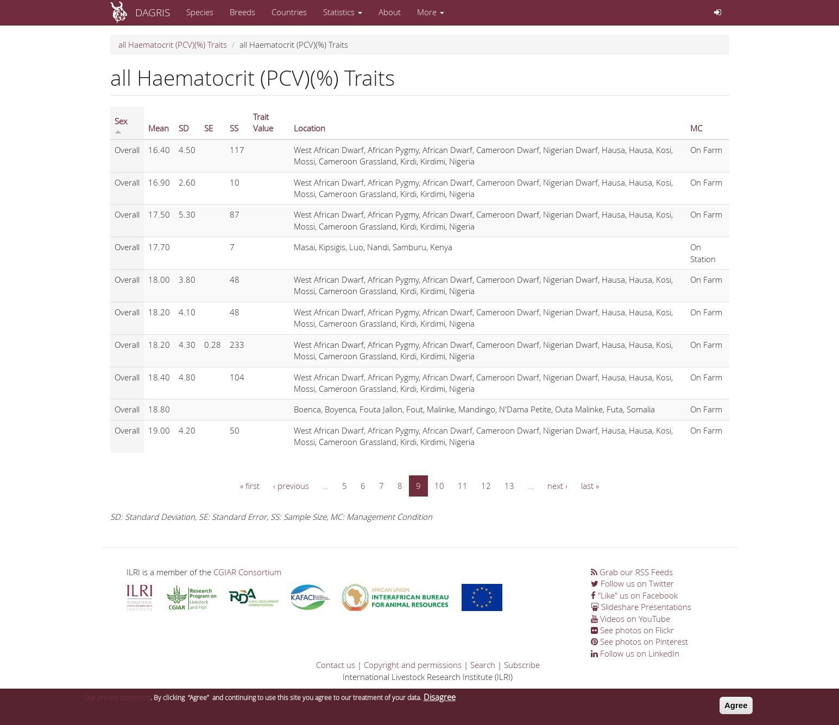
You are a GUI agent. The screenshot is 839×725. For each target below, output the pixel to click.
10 (439, 485)
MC (696, 128)
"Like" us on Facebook (634, 595)
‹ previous (291, 485)
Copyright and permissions (413, 664)
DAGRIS (152, 12)
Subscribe (522, 664)
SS (234, 128)
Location (309, 128)
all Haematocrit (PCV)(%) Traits (172, 44)
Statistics (342, 12)
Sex (121, 125)
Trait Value (263, 122)
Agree (736, 707)
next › (557, 485)
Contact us (335, 664)
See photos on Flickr (632, 630)
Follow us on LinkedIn (635, 653)
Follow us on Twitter (632, 583)
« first (250, 485)
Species (199, 12)
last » (590, 485)
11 (463, 485)
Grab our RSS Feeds (632, 572)
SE (208, 128)
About (390, 12)
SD (184, 128)
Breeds (242, 12)
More (430, 12)
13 (509, 485)
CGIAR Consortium (247, 572)
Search (482, 664)
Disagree (440, 699)
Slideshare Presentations (641, 606)
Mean (158, 128)
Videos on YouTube (630, 618)
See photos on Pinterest (639, 641)
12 (486, 485)
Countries (289, 12)
